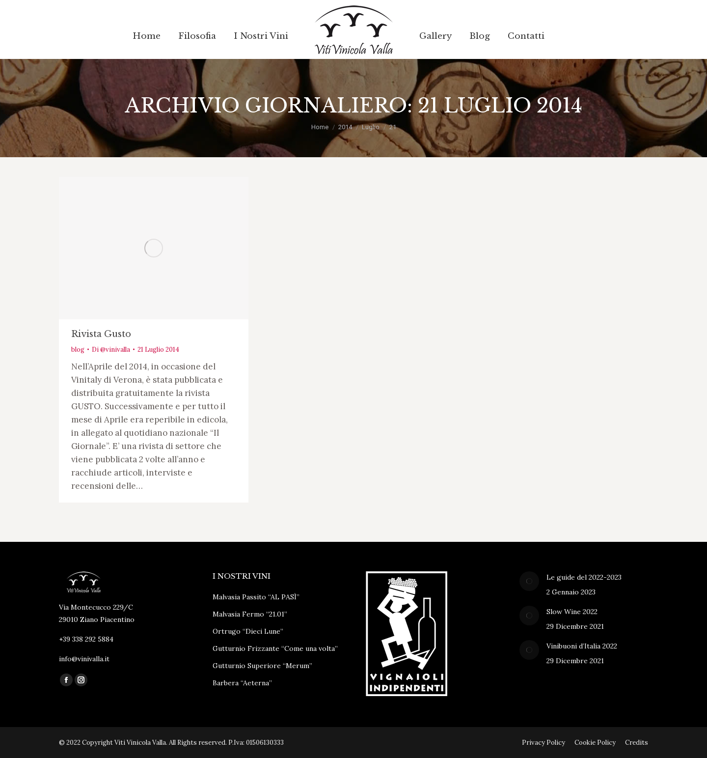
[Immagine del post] (529, 581)
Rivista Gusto (101, 334)
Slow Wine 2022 (572, 611)
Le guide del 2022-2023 (584, 577)
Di (111, 349)
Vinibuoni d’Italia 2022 (581, 646)
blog (77, 349)
